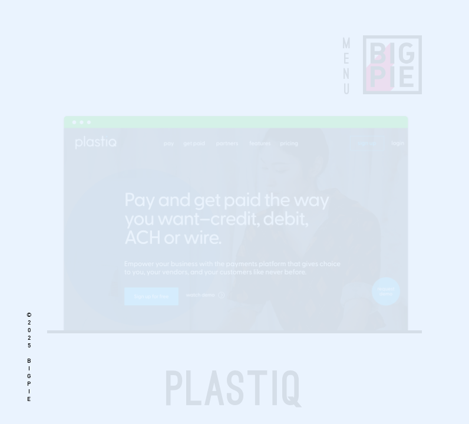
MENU (347, 66)
